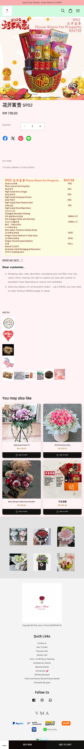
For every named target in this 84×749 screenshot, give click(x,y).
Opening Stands (42, 667)
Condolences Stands (42, 663)
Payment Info (42, 651)
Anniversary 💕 (42, 671)
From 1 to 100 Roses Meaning (42, 659)
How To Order (42, 647)
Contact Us (42, 643)
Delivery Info (42, 655)
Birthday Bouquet (42, 674)
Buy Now (27, 744)
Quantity (6, 124)
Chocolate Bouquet (42, 682)
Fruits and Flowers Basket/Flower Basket (42, 678)
